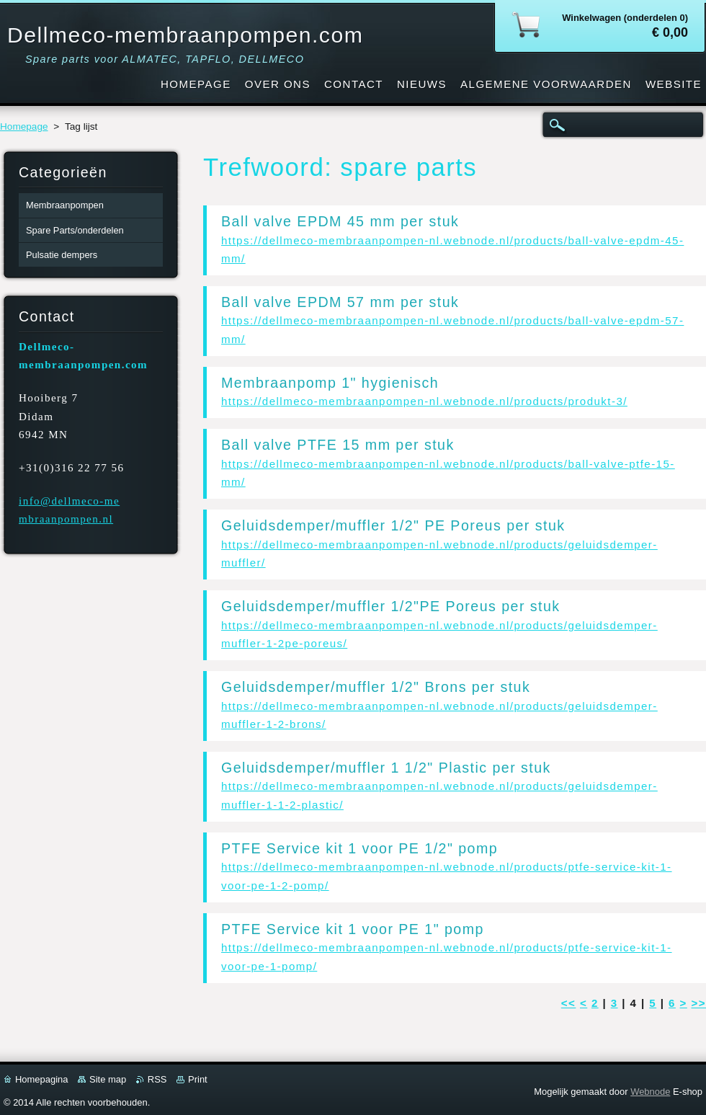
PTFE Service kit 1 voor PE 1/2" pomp (359, 848)
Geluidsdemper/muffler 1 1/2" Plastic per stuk (386, 768)
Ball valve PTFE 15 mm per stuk (338, 445)
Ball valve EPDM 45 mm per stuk (340, 221)
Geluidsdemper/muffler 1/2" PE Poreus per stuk (393, 525)
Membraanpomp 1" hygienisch (330, 383)
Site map (107, 1079)
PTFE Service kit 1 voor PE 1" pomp (352, 929)
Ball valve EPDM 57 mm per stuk (340, 302)
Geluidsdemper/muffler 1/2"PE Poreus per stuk (390, 606)
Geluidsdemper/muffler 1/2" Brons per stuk (375, 687)
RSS (157, 1079)
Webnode (650, 1091)
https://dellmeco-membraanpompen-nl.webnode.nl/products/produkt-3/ (424, 401)
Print (197, 1079)
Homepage (24, 126)
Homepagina (41, 1079)
